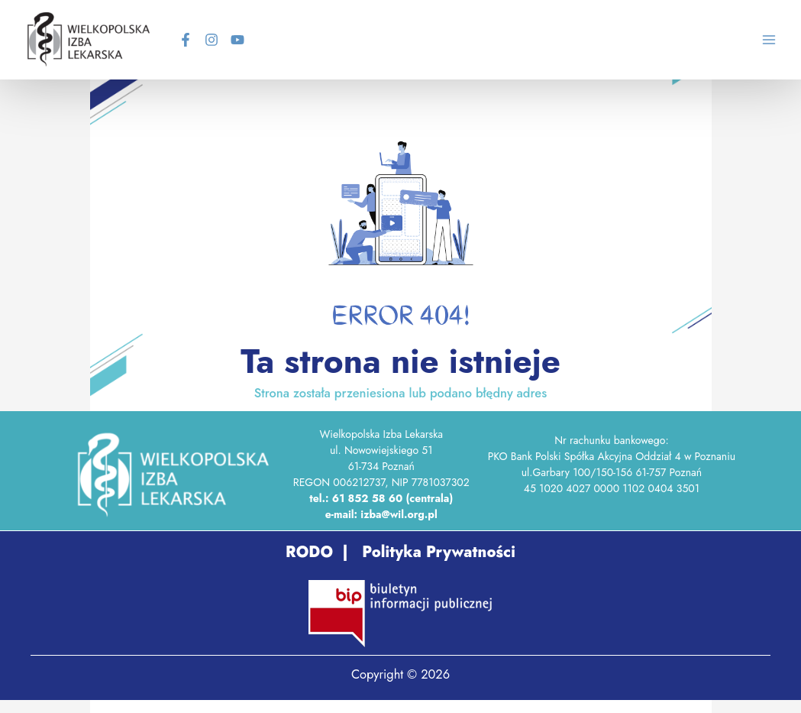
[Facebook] (185, 39)
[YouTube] (237, 39)
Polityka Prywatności (436, 552)
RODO (309, 552)
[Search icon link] (726, 42)
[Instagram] (211, 39)
